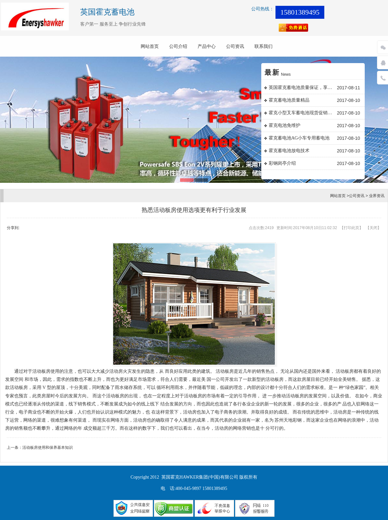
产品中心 (207, 46)
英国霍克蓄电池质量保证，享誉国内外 (302, 87)
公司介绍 (178, 46)
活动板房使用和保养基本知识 (47, 447)
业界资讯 (376, 196)
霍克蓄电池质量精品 (289, 100)
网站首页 (150, 46)
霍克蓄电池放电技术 (289, 150)
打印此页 (351, 228)
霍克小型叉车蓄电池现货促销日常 (302, 112)
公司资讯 (235, 46)
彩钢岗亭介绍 (282, 163)
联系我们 (263, 46)
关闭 (373, 228)
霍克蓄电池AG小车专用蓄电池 (299, 138)
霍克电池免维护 (284, 125)
